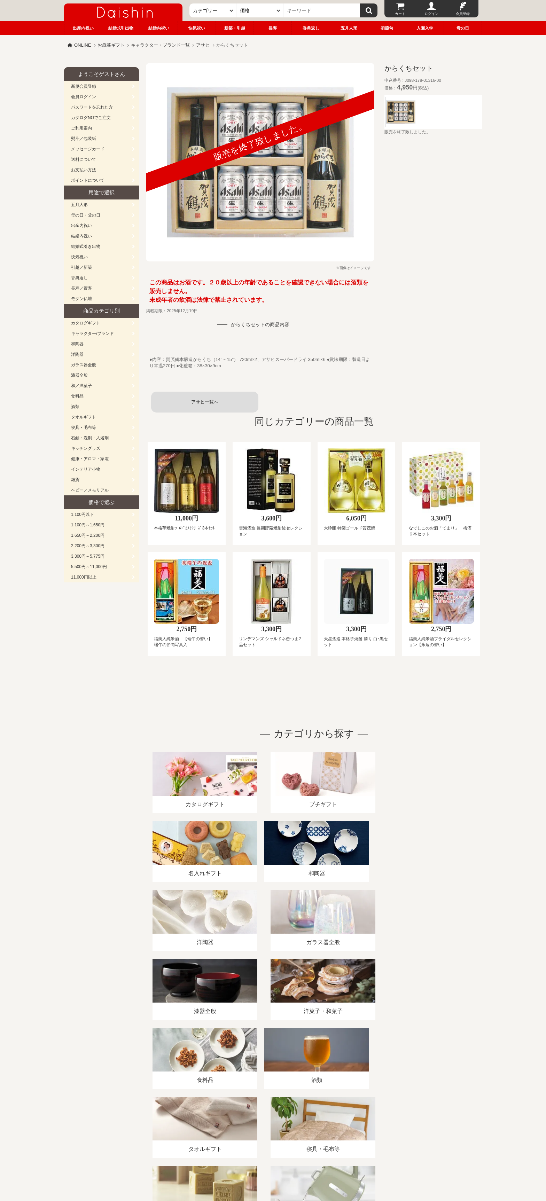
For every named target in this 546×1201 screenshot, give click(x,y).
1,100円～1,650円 (87, 525)
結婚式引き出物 (85, 246)
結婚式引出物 (120, 28)
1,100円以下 (82, 514)
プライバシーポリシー (269, 1120)
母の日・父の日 (85, 215)
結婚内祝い (158, 28)
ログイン (431, 14)
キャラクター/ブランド (92, 333)
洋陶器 (77, 354)
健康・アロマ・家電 (90, 458)
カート (400, 14)
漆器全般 (79, 375)
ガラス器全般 (83, 364)
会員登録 (463, 14)
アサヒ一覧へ (204, 402)
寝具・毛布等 (83, 427)
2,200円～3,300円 (87, 545)
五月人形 (349, 28)
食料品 (77, 396)
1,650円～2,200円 (87, 535)
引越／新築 (81, 267)
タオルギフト (83, 417)
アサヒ (203, 45)
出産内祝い (83, 28)
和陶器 (77, 344)
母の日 (463, 28)
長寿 (272, 28)
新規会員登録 (83, 86)
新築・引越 (234, 28)
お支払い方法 (83, 169)
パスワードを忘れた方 (92, 107)
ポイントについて (87, 180)
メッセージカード (87, 149)
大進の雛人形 (273, 1166)
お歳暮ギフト (111, 45)
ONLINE (82, 45)
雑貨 (75, 479)
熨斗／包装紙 (83, 138)
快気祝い (196, 28)
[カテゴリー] (212, 10)
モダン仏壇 (81, 298)
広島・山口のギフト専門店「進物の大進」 (273, 1158)
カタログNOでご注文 (91, 117)
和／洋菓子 (81, 385)
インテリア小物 (85, 469)
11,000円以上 (83, 577)
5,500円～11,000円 (89, 566)
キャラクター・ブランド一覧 (160, 45)
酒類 (75, 406)
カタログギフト (85, 323)
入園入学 (424, 28)
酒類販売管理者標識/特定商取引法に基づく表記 (187, 1120)
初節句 (387, 28)
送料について (83, 159)
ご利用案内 (81, 128)
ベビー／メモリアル (90, 490)
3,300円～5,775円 (87, 556)
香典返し (311, 28)
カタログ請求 (316, 1120)
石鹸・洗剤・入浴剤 (90, 437)
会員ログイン (83, 96)
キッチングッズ (85, 448)
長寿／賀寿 (81, 288)
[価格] (259, 10)
